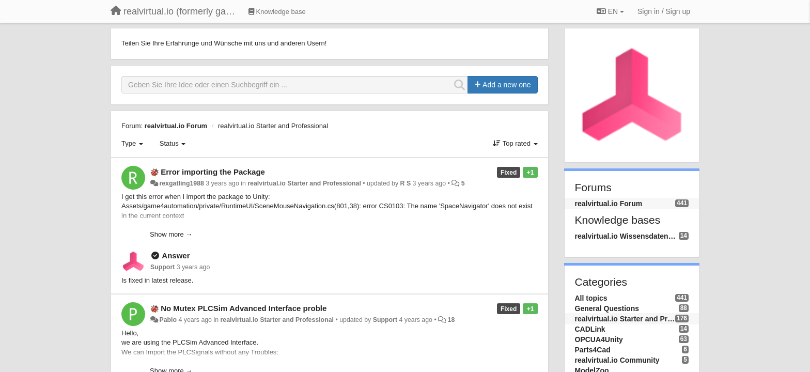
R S (405, 183)
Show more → (171, 234)
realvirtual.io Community (617, 360)
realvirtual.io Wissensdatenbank (627, 236)
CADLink (590, 329)
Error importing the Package (213, 171)
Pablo (168, 319)
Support (162, 267)
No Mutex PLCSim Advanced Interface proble (243, 308)
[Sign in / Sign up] (663, 11)
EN (610, 11)
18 (451, 319)
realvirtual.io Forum (176, 126)
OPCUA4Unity (599, 339)
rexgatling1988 (181, 183)
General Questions (607, 308)
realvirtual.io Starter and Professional (273, 126)
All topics (591, 298)
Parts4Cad (593, 350)
